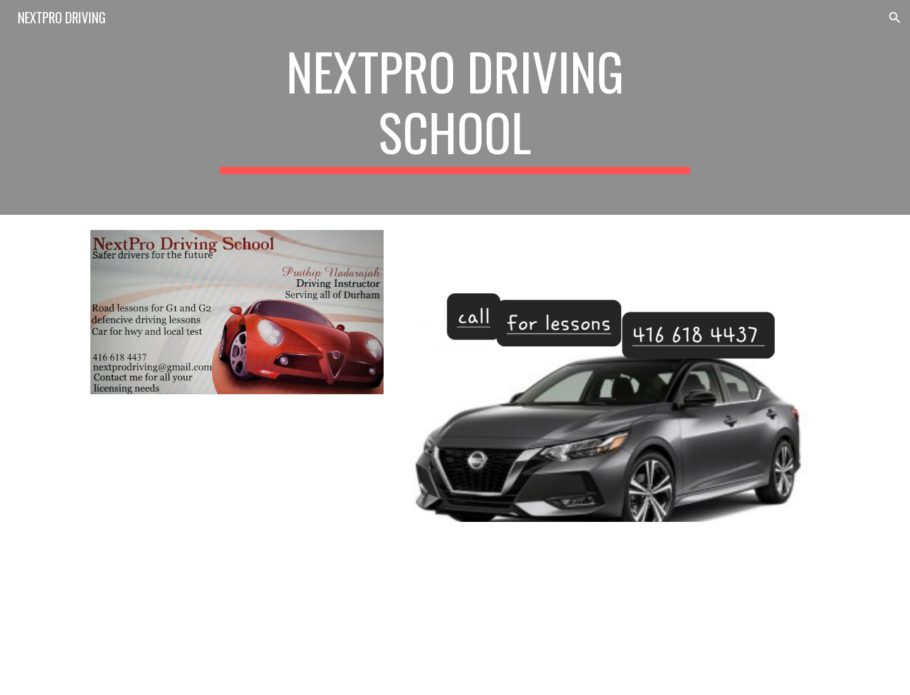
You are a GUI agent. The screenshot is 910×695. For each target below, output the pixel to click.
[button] (895, 18)
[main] (455, 107)
